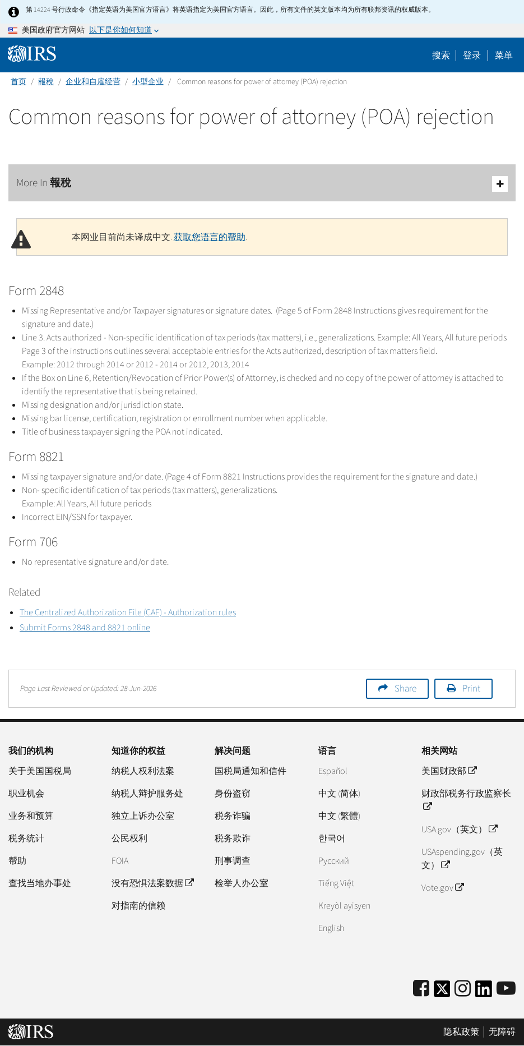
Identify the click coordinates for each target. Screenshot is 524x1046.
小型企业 (148, 81)
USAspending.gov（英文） (462, 859)
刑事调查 (233, 861)
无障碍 (502, 1032)
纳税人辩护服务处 (147, 793)
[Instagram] (463, 989)
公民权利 (129, 838)
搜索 (441, 55)
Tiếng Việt (336, 883)
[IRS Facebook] (421, 989)
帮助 (17, 861)
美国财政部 (448, 771)
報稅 (46, 81)
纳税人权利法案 (143, 771)
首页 (18, 81)
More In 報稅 (262, 184)
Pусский (333, 861)
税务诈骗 (233, 816)
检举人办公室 (241, 883)
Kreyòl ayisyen (344, 906)
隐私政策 (461, 1032)
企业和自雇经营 (93, 81)
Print (471, 688)
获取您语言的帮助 (209, 237)
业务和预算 (30, 816)
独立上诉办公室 (143, 816)
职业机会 (26, 793)
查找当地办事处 (39, 883)
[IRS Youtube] (506, 989)
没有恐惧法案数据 (152, 883)
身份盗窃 (233, 793)
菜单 (504, 55)
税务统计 (26, 838)
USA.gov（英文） (459, 829)
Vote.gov (442, 888)
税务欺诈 (233, 838)
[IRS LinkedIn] (483, 992)
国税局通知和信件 (250, 771)
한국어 (331, 838)
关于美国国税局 (39, 771)
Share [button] (405, 688)
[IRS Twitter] (442, 992)
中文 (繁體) (339, 816)
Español (332, 771)
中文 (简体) (339, 793)
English (331, 928)
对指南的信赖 (138, 906)
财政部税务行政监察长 (466, 800)
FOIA (120, 861)
